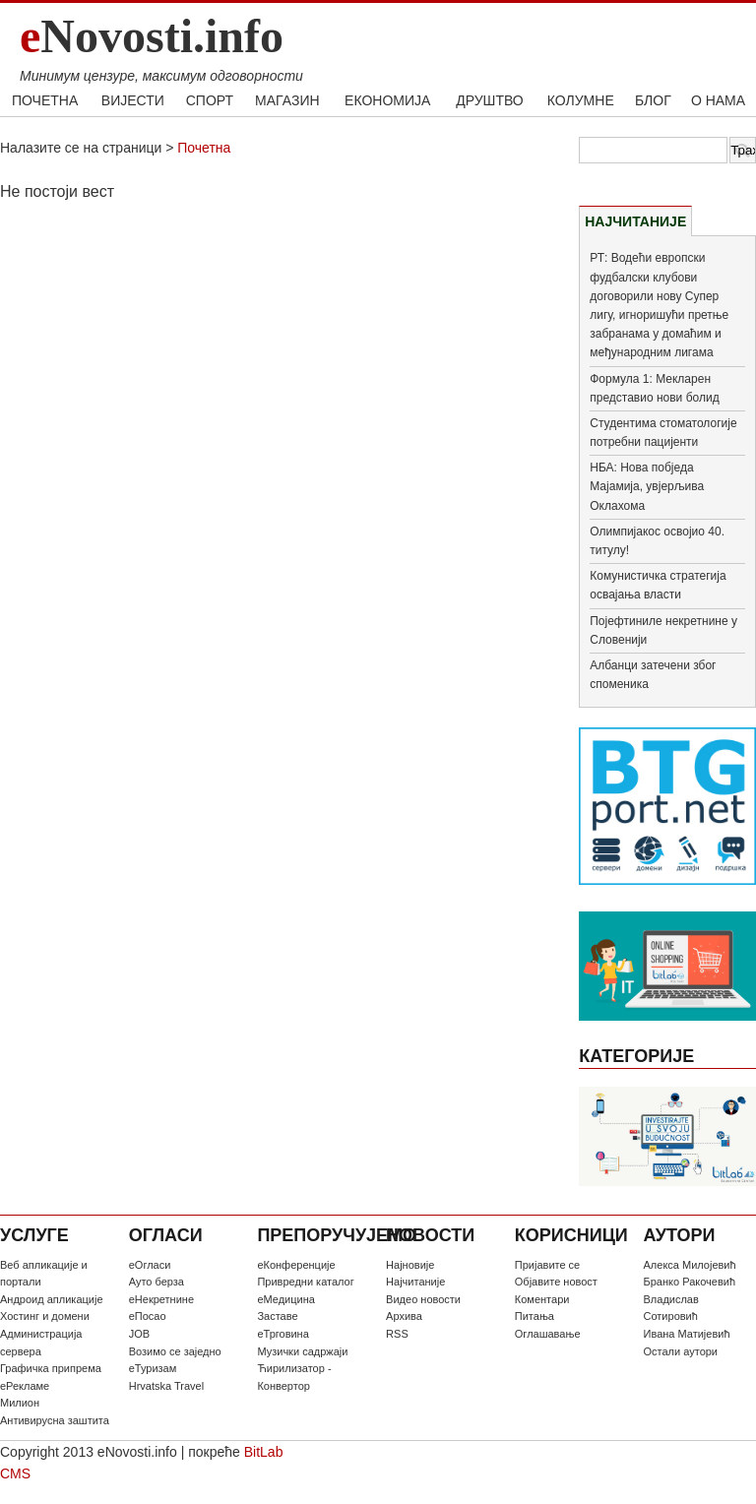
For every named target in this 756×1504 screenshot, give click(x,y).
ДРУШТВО (490, 100)
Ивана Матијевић (687, 1334)
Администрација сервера (41, 1342)
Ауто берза (156, 1281)
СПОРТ (209, 100)
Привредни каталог (305, 1281)
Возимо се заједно (175, 1351)
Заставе (277, 1316)
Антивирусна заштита (54, 1420)
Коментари (542, 1299)
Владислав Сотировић (671, 1308)
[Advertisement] (281, 359)
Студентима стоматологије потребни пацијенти (663, 432)
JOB (139, 1334)
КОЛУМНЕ (580, 100)
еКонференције (296, 1265)
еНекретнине (161, 1299)
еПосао (147, 1316)
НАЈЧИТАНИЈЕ (635, 221)
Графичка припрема (50, 1368)
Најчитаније (415, 1281)
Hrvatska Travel (166, 1386)
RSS (397, 1334)
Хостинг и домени (45, 1316)
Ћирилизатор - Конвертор (294, 1377)
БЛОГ (653, 100)
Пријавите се (547, 1265)
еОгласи (150, 1265)
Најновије (410, 1265)
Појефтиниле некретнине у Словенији (663, 630)
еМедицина (285, 1299)
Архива (404, 1316)
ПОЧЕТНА (45, 100)
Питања (534, 1316)
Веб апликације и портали (44, 1273)
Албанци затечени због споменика (653, 674)
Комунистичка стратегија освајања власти (657, 585)
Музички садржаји (302, 1351)
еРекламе (24, 1386)
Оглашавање (548, 1334)
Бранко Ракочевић (690, 1281)
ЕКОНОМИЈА (387, 100)
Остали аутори (681, 1351)
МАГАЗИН (287, 100)
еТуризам (153, 1368)
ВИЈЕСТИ (132, 100)
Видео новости (423, 1299)
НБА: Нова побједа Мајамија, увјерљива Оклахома (647, 486)
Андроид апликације (51, 1299)
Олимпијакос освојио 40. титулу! (657, 541)
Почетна (203, 148)
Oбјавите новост (556, 1281)
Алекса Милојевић (690, 1265)
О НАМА (718, 100)
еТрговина (282, 1334)
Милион (19, 1403)
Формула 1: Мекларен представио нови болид (654, 388)
